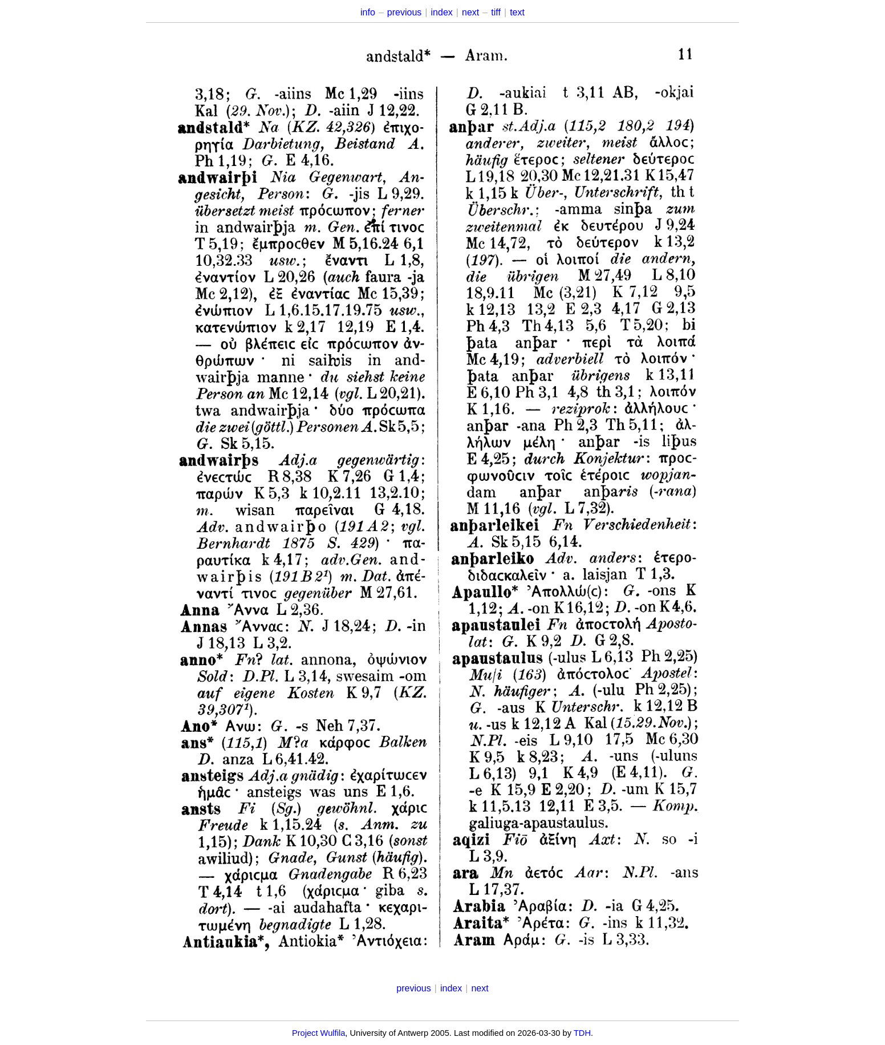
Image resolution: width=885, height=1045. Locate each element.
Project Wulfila (318, 1033)
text (517, 12)
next (470, 12)
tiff (496, 12)
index (442, 12)
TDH (582, 1033)
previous (404, 12)
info (367, 12)
